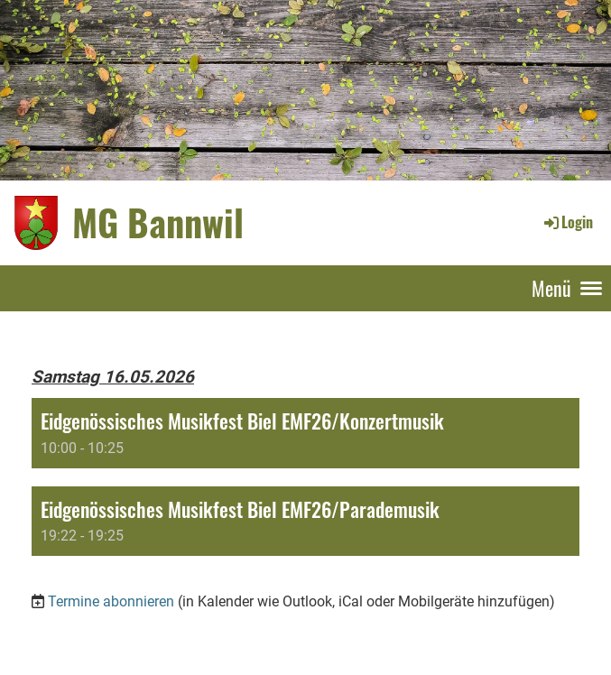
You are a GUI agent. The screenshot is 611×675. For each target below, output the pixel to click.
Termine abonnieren (111, 601)
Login (567, 222)
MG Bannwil (158, 222)
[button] (305, 432)
